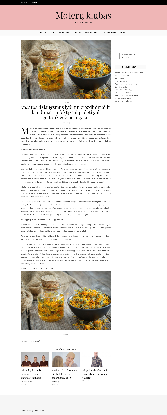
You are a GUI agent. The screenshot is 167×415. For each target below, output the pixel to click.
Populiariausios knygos (124, 89)
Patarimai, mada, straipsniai (126, 84)
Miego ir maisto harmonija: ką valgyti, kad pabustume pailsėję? (95, 374)
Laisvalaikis (91, 32)
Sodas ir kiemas (108, 32)
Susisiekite (25, 2)
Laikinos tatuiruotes (123, 92)
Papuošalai (119, 78)
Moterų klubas (83, 15)
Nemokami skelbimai (123, 98)
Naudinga (66, 103)
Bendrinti (65, 334)
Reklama (34, 2)
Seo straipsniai (121, 81)
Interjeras (64, 32)
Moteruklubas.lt (34, 341)
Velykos (123, 32)
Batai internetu (121, 87)
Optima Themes (39, 411)
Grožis (43, 32)
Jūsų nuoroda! (123, 101)
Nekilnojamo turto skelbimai (126, 95)
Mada (52, 32)
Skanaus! (77, 32)
